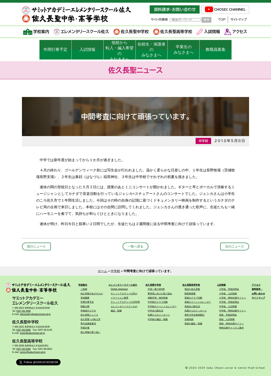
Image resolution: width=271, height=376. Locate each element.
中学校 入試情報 (228, 306)
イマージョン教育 (119, 298)
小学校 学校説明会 (229, 289)
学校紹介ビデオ (88, 310)
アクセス (235, 32)
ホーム (102, 271)
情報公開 (85, 306)
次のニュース (234, 246)
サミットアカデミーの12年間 (125, 302)
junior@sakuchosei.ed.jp (32, 333)
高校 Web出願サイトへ (231, 323)
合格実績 (189, 319)
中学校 (115, 271)
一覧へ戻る (135, 246)
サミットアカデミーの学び (124, 293)
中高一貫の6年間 (156, 289)
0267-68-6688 (23, 330)
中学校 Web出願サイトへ (232, 310)
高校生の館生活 (192, 306)
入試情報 (208, 32)
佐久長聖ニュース (89, 315)
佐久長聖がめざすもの (92, 293)
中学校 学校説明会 (229, 302)
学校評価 (85, 328)
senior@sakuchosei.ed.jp (32, 352)
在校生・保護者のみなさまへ (151, 49)
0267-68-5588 (23, 349)
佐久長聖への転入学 (90, 319)
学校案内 (36, 32)
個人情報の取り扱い (90, 332)
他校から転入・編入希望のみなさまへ (120, 49)
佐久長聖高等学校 (172, 32)
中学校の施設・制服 (158, 319)
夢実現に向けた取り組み (160, 293)
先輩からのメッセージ (159, 315)
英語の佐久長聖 (192, 289)
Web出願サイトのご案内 (231, 328)
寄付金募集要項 (88, 323)
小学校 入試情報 (228, 293)
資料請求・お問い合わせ (175, 9)
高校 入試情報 (227, 319)
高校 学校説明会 (228, 315)
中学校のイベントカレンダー (162, 306)
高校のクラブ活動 (193, 298)
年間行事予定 (55, 49)
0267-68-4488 (23, 311)
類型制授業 (190, 293)
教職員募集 (216, 49)
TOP (222, 19)
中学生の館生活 (155, 310)
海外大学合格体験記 (194, 315)
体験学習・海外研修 (158, 298)
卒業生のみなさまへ (184, 50)
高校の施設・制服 (193, 323)
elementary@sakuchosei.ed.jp (35, 314)
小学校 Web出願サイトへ (232, 298)
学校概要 (85, 298)
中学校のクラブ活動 (158, 302)
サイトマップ (238, 19)
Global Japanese (119, 289)
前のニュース (36, 246)
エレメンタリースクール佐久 (81, 32)
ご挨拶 (84, 289)
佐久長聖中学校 (131, 32)
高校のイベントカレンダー (198, 302)
